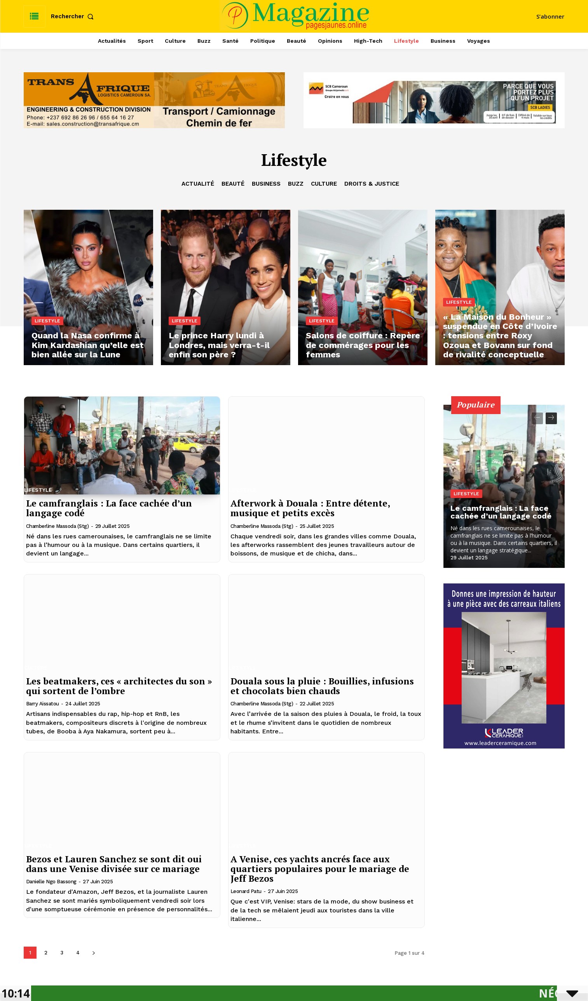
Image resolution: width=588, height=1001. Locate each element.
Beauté (233, 183)
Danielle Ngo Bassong (51, 881)
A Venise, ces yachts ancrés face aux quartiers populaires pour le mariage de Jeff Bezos (319, 869)
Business (266, 183)
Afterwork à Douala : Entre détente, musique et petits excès (310, 508)
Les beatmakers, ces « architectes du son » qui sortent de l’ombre (119, 686)
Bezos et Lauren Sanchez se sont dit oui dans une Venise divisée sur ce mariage (114, 864)
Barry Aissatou (42, 704)
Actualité (197, 183)
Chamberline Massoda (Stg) (57, 526)
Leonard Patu (246, 891)
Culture (324, 183)
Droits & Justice (371, 183)
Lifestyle (47, 321)
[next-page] (93, 953)
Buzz (296, 183)
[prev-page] (537, 418)
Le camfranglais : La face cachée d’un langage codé (109, 508)
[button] (74, 16)
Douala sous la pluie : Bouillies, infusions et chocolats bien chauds (322, 686)
